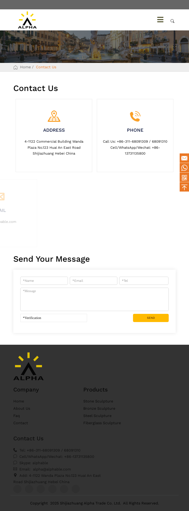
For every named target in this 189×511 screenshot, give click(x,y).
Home (25, 67)
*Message (94, 299)
